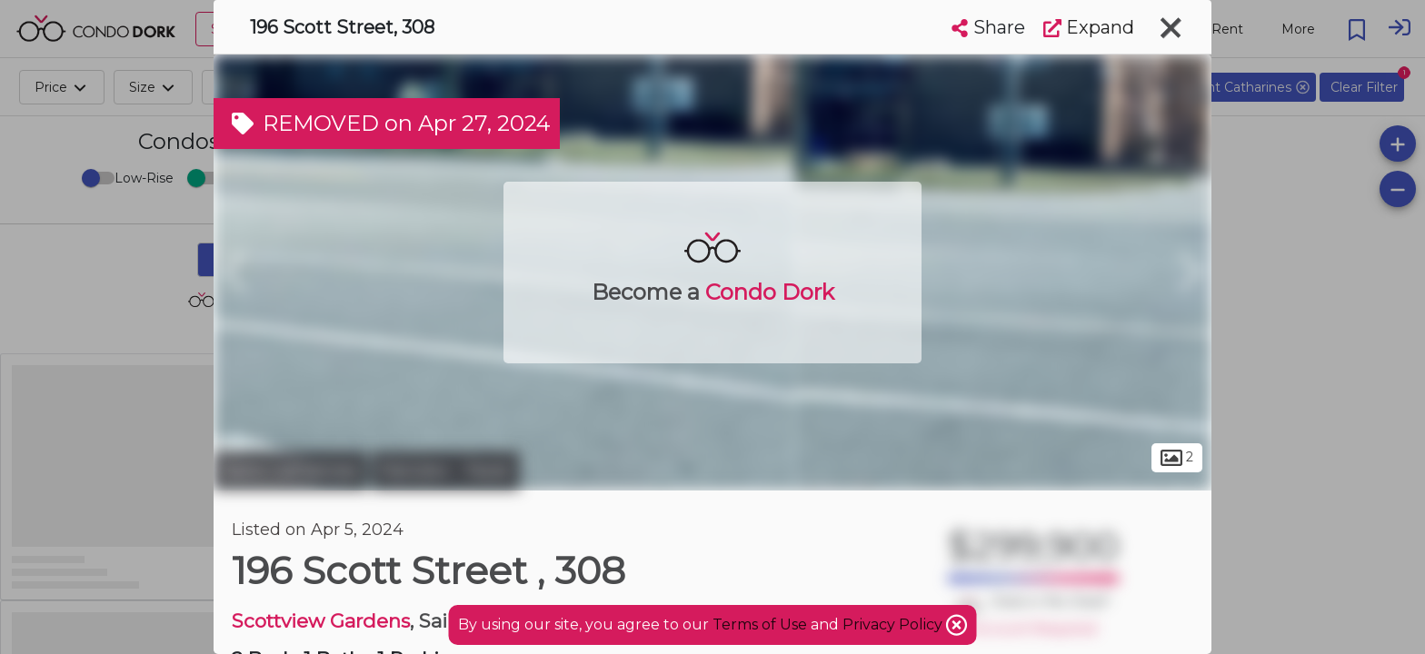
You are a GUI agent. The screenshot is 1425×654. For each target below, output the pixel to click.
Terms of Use (759, 624)
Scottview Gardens (321, 620)
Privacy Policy (894, 624)
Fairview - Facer (446, 471)
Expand (1088, 27)
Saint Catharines (290, 471)
